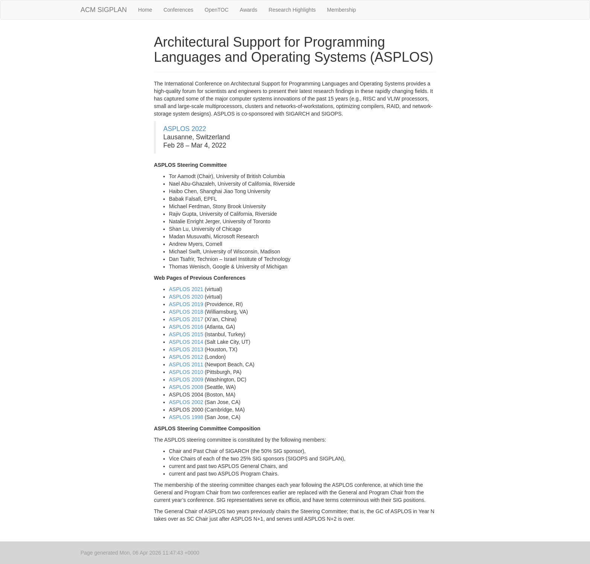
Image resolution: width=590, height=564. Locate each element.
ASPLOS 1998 (186, 417)
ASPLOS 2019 (186, 304)
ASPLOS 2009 (186, 380)
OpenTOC (217, 10)
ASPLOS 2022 (184, 129)
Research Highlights (292, 10)
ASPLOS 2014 (186, 342)
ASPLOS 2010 (186, 372)
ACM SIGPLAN (104, 10)
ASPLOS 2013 (186, 349)
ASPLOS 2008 (186, 387)
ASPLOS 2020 (186, 297)
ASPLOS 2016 (186, 327)
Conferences (178, 10)
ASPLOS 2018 (186, 312)
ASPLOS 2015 (186, 334)
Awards (248, 10)
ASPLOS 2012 (186, 357)
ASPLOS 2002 (186, 402)
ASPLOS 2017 (186, 319)
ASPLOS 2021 (186, 289)
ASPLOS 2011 (186, 364)
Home (145, 10)
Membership (341, 10)
